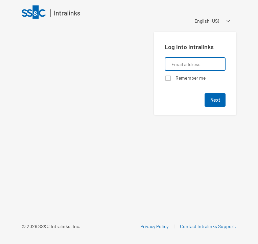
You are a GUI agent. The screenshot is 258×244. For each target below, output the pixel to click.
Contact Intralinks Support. (208, 226)
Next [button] (215, 100)
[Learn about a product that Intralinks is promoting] (84, 94)
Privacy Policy (154, 226)
